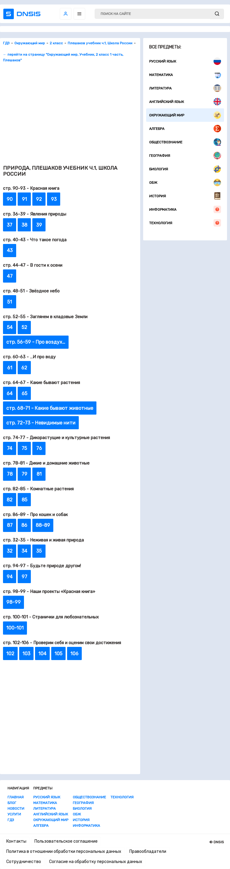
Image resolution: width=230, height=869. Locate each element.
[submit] (217, 14)
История (185, 196)
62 (24, 368)
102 (10, 653)
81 (39, 474)
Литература (185, 88)
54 (10, 327)
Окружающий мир (185, 115)
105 (58, 653)
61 (9, 368)
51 (9, 302)
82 (10, 500)
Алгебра (185, 128)
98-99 (13, 602)
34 (24, 551)
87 (10, 525)
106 (74, 653)
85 (24, 500)
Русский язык (185, 61)
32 (10, 551)
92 (39, 199)
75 (24, 448)
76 (39, 448)
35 (39, 551)
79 (24, 474)
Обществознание (185, 142)
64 (10, 393)
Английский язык (185, 101)
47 (10, 276)
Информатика (185, 209)
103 (26, 653)
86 (24, 525)
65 (24, 393)
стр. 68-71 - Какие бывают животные (49, 408)
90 (10, 199)
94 (10, 577)
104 (42, 653)
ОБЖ (185, 182)
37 (9, 225)
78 (10, 474)
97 (24, 577)
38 (24, 225)
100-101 (15, 628)
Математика (185, 74)
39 (39, 225)
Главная (15, 797)
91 (24, 199)
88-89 (43, 525)
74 (9, 448)
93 (54, 199)
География (185, 155)
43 (10, 250)
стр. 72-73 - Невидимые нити (40, 423)
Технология (185, 223)
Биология (185, 169)
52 (24, 327)
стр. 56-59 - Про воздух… (35, 342)
